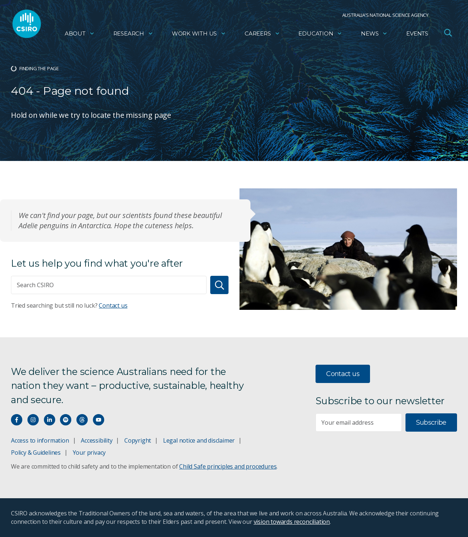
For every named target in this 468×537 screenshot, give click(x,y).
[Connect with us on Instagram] (33, 419)
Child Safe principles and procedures (227, 466)
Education (320, 34)
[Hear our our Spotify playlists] (65, 419)
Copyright (137, 440)
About (80, 34)
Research (133, 34)
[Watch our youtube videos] (98, 419)
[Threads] (82, 419)
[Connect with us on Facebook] (16, 419)
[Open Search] (448, 34)
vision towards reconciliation (292, 522)
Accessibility (96, 440)
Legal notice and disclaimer (199, 440)
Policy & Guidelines (36, 452)
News (374, 34)
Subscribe (431, 422)
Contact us (113, 305)
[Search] (219, 285)
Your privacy (89, 452)
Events (417, 34)
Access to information (40, 440)
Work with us (199, 34)
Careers (262, 34)
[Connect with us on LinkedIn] (49, 419)
